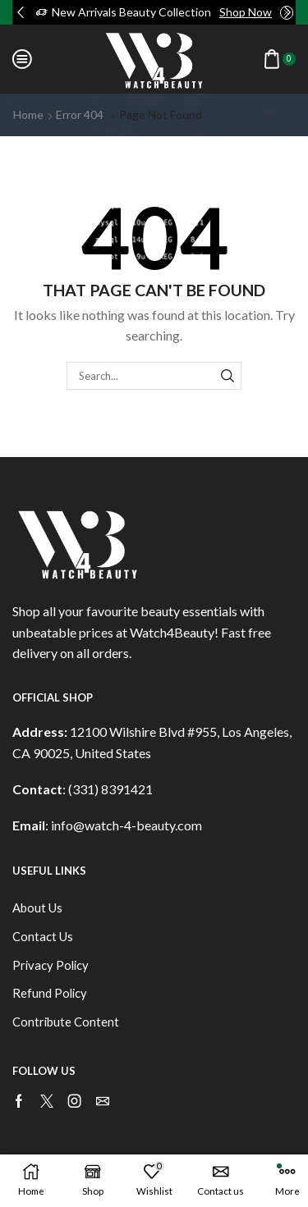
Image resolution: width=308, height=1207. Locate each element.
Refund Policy (49, 992)
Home (28, 114)
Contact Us (42, 936)
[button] (20, 12)
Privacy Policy (50, 965)
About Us (37, 907)
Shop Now (245, 12)
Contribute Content (65, 1021)
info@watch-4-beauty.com (126, 825)
